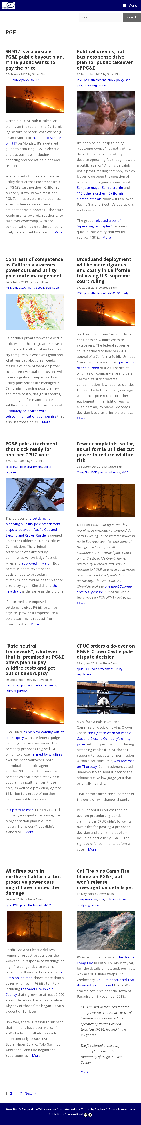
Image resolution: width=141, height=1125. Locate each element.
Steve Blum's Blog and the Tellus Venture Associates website (42, 1109)
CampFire (83, 472)
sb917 (34, 80)
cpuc (9, 466)
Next (30, 1093)
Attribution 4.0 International (70, 1114)
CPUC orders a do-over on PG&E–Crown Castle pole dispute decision (106, 651)
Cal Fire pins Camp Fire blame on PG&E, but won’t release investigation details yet (105, 879)
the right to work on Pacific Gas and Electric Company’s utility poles (104, 738)
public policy (20, 80)
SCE (48, 287)
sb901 (40, 287)
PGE (8, 80)
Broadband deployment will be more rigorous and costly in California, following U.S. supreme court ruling (104, 270)
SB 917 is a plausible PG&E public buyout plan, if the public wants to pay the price (35, 59)
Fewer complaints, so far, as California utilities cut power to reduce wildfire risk (105, 451)
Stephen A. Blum (105, 1109)
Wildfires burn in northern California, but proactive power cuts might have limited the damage (33, 882)
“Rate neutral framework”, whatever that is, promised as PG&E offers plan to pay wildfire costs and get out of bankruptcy (35, 659)
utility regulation (95, 85)
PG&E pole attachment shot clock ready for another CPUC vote (31, 449)
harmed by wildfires (46, 754)
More (58, 232)
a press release (21, 810)
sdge (55, 287)
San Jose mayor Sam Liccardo (100, 187)
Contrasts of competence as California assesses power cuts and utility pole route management (34, 267)
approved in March (36, 563)
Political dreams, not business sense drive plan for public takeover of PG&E (105, 59)
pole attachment (95, 80)
